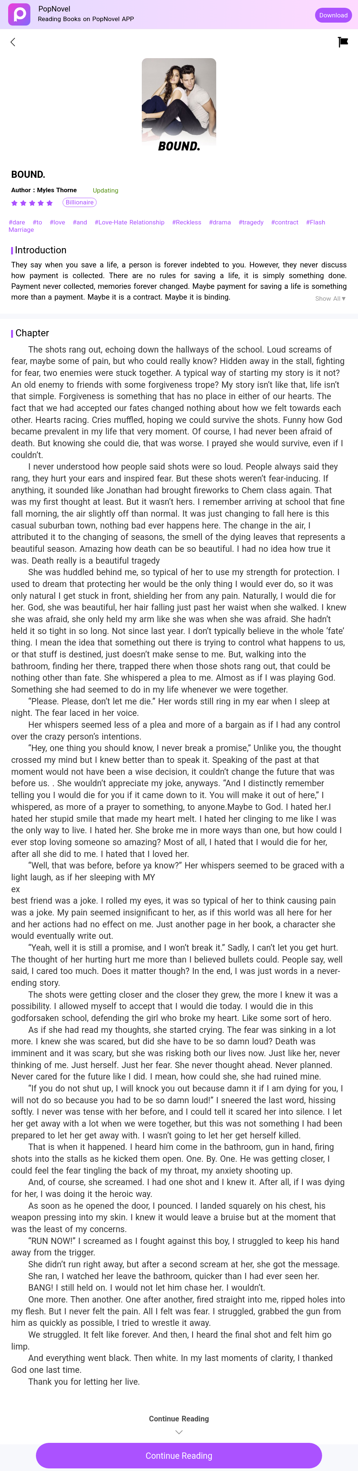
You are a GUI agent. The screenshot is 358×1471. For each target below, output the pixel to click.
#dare (18, 222)
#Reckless (187, 222)
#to (38, 222)
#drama (221, 222)
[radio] (15, 203)
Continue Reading (179, 1456)
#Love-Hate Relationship (130, 222)
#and (81, 222)
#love (58, 222)
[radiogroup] (32, 203)
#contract (286, 222)
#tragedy (252, 222)
